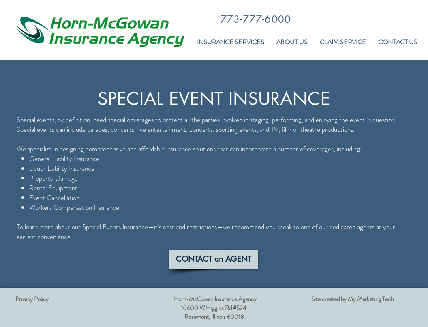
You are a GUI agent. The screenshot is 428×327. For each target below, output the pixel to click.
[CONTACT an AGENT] (213, 259)
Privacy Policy (32, 299)
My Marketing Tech (371, 299)
